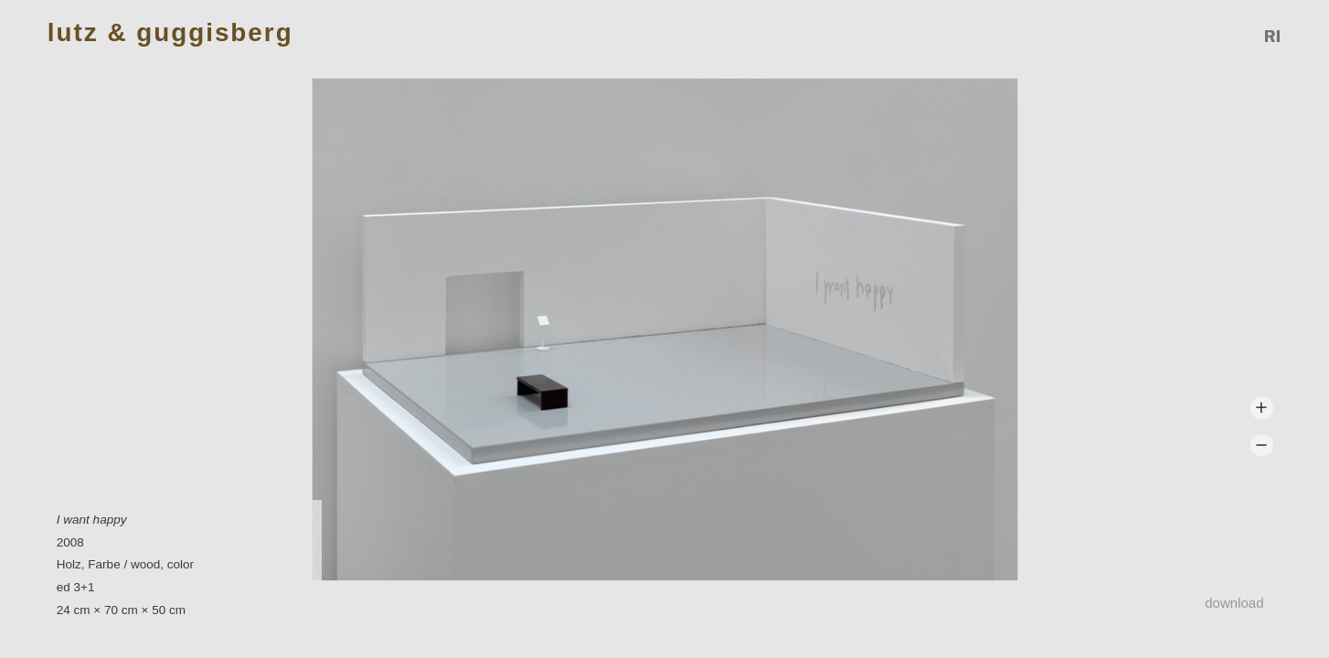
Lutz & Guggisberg (170, 33)
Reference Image (1273, 36)
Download (1234, 602)
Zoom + (1261, 408)
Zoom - (1261, 445)
